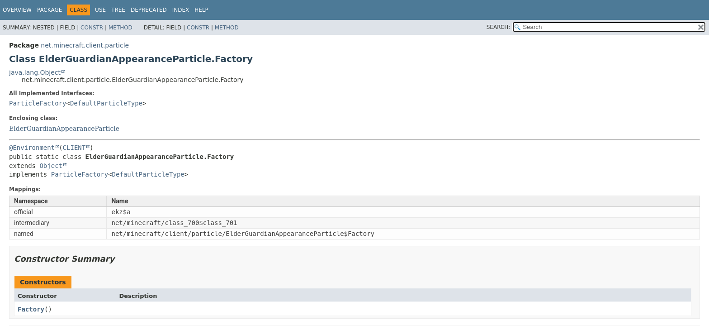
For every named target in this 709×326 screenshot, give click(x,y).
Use (100, 10)
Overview (17, 10)
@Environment (32, 147)
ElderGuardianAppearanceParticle (64, 128)
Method (120, 27)
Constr (91, 27)
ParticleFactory (37, 103)
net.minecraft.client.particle (85, 45)
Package (49, 10)
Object (50, 165)
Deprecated (149, 10)
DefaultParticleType (106, 103)
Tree (118, 10)
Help (201, 10)
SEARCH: (498, 27)
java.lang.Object (35, 72)
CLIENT (74, 147)
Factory (31, 309)
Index (180, 10)
